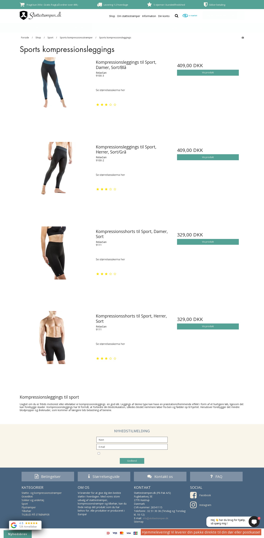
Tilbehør (202, 27)
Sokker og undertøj (113, 27)
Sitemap (139, 522)
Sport (146, 27)
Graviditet (79, 27)
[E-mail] (132, 446)
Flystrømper (173, 27)
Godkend (132, 460)
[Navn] (132, 439)
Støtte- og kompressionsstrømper (38, 27)
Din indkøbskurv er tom (225, 15)
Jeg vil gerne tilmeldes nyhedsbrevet (135, 453)
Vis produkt (208, 72)
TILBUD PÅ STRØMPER (234, 27)
